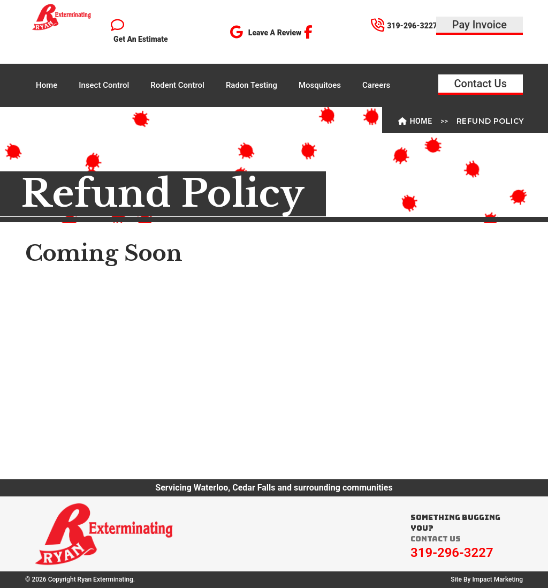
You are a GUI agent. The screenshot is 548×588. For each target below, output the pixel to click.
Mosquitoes (320, 85)
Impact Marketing (497, 579)
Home (46, 85)
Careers (376, 85)
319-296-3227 (451, 552)
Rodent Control (177, 85)
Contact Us (480, 83)
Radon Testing (251, 85)
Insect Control (104, 85)
